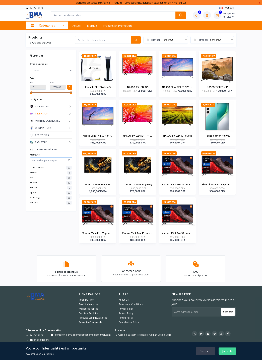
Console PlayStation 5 (98, 87)
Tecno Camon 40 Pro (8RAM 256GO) (217, 136)
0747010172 (34, 7)
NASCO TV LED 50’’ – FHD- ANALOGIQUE (137, 136)
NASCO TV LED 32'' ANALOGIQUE (137, 87)
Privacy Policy (126, 308)
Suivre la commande (90, 322)
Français (226, 7)
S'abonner (228, 311)
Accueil (77, 26)
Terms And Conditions (131, 304)
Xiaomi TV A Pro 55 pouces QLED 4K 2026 (97, 233)
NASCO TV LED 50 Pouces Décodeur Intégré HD (177, 136)
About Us (124, 299)
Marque (92, 26)
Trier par (155, 39)
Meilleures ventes (88, 308)
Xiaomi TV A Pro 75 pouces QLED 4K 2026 (177, 185)
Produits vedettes (88, 304)
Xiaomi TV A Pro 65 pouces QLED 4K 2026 (217, 185)
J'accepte (227, 351)
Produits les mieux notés (93, 317)
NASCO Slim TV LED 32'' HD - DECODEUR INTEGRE (177, 87)
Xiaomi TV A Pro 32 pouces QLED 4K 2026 (177, 233)
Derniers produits (88, 313)
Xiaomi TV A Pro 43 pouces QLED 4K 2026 (137, 233)
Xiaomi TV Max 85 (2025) (137, 184)
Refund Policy (126, 313)
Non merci (205, 351)
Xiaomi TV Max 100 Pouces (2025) (97, 185)
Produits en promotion (117, 26)
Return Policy (126, 317)
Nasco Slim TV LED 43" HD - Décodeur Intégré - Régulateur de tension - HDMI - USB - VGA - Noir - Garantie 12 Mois (98, 136)
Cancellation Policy (129, 322)
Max (52, 82)
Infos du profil (87, 299)
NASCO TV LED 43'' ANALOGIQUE (217, 87)
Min (31, 82)
